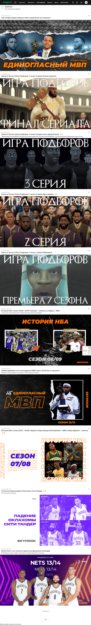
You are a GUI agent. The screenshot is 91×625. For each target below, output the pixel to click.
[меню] (15, 2)
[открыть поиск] (73, 2)
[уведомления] (77, 2)
